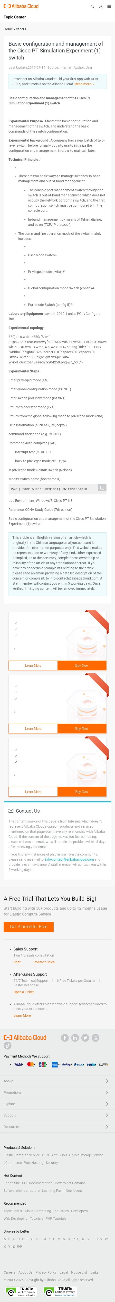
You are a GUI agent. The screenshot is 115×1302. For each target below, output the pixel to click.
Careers (9, 1272)
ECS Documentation (37, 1183)
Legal (64, 1272)
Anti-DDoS (59, 1155)
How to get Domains (70, 1183)
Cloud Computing (38, 1211)
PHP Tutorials (56, 1218)
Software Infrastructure (21, 1191)
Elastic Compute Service (22, 1155)
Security (52, 1163)
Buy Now (81, 665)
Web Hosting (33, 1163)
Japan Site (12, 1183)
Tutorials (36, 1218)
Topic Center (13, 1211)
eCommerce (13, 1163)
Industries (61, 1211)
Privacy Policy (46, 1272)
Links (94, 1272)
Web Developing (16, 1218)
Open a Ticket (23, 992)
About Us (25, 1272)
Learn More (33, 665)
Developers (79, 1211)
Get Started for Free (28, 926)
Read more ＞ (85, 84)
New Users (74, 1191)
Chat (17, 962)
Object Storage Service (86, 1155)
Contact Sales (44, 962)
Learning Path (52, 1191)
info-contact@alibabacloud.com (69, 859)
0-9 (19, 1246)
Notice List (79, 1272)
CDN (45, 1155)
